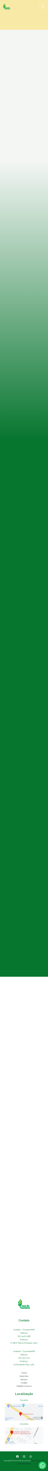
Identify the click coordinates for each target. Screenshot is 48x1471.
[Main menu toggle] (42, 6)
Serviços (24, 1379)
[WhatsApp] (30, 1456)
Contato (24, 1383)
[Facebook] (17, 1456)
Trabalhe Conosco (24, 1386)
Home (24, 1373)
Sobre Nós (24, 1376)
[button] (42, 1465)
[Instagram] (24, 1456)
